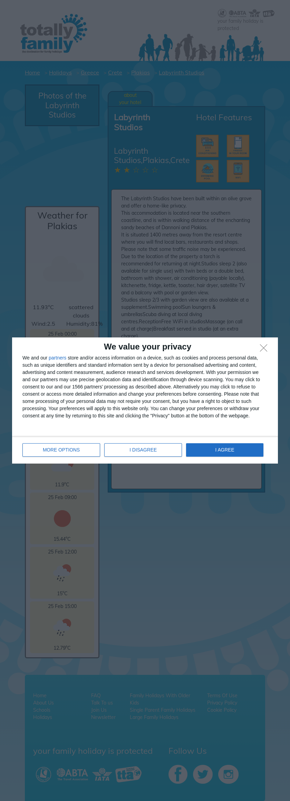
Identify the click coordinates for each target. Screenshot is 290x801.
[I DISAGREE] (265, 350)
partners (57, 358)
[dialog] (145, 401)
